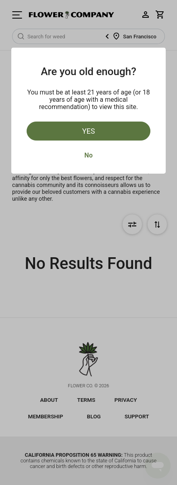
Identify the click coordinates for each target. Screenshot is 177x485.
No (88, 155)
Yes (88, 131)
